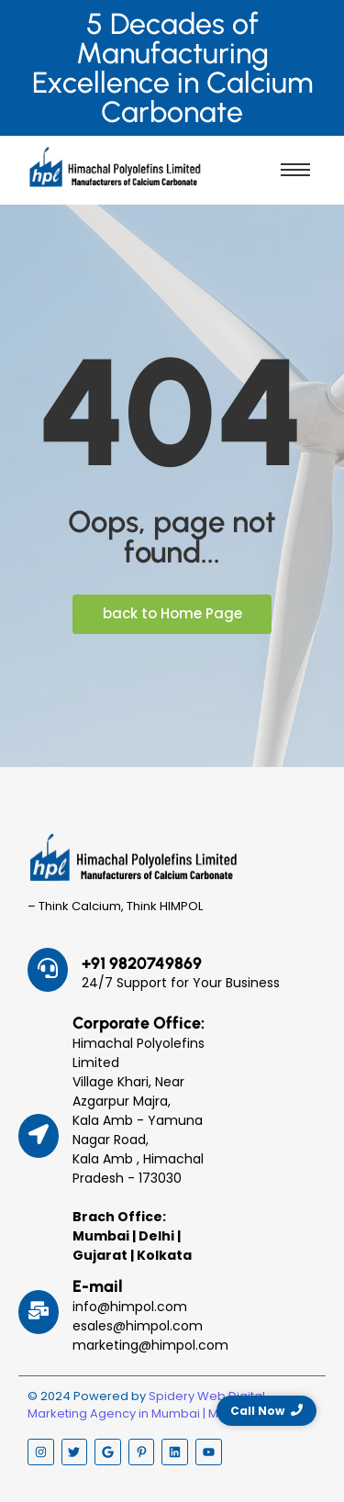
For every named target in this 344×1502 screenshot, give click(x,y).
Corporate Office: (138, 1023)
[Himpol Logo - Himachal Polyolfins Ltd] (115, 167)
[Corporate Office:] (38, 1136)
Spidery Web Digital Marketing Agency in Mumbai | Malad (146, 1405)
